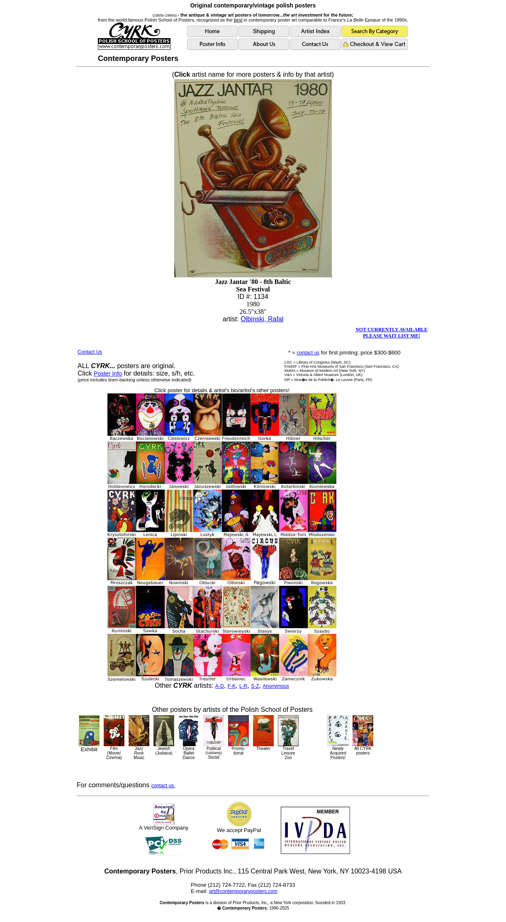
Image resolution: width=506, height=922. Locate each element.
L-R (243, 686)
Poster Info (108, 373)
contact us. (163, 786)
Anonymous (276, 686)
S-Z (255, 686)
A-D (219, 686)
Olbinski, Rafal (262, 319)
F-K (232, 686)
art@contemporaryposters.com (243, 891)
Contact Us (90, 352)
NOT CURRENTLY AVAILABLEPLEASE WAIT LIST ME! (391, 333)
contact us (308, 353)
